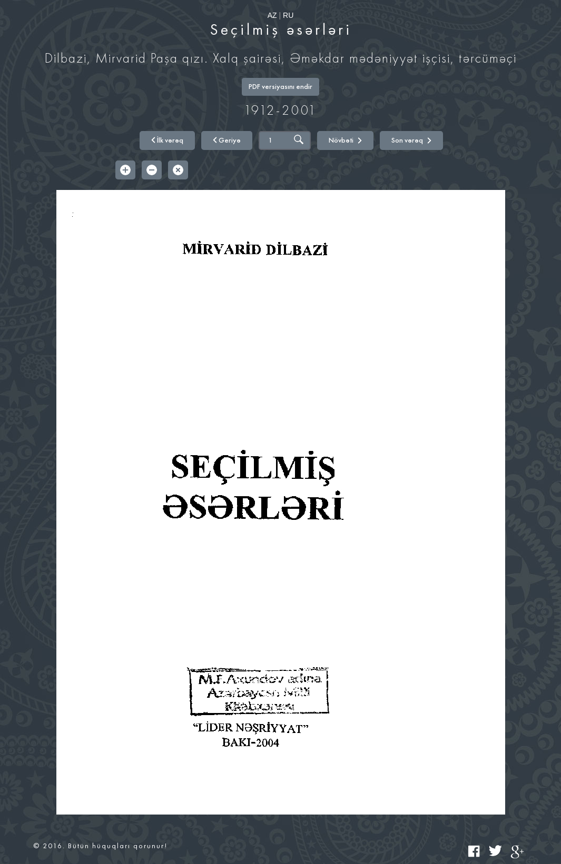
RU (288, 15)
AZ (272, 15)
